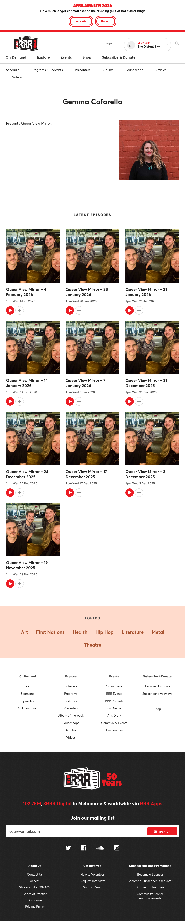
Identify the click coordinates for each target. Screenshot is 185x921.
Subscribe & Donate (157, 676)
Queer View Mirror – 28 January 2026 (87, 292)
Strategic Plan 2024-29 (35, 887)
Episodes (27, 701)
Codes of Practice (35, 894)
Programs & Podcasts (47, 70)
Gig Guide (114, 708)
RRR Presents (114, 701)
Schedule (12, 70)
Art (24, 632)
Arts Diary (114, 715)
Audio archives (27, 708)
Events (114, 676)
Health (80, 632)
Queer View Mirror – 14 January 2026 (27, 383)
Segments (27, 694)
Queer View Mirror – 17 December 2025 (86, 474)
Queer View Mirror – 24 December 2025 (27, 474)
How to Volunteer (92, 874)
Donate (105, 21)
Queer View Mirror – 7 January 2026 (85, 383)
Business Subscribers (150, 887)
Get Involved (92, 866)
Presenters (82, 70)
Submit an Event (114, 730)
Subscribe (81, 21)
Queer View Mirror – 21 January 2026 (146, 292)
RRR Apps (151, 803)
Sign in (110, 43)
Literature (133, 632)
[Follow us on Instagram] (116, 848)
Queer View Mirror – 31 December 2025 (146, 383)
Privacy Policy (35, 907)
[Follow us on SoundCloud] (100, 848)
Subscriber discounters (157, 686)
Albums (107, 70)
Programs (70, 694)
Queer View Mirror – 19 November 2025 (27, 565)
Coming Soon (114, 686)
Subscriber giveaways (157, 694)
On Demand (27, 676)
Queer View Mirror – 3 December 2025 (145, 474)
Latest (27, 686)
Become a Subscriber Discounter (150, 881)
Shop (157, 709)
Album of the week (71, 715)
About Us (34, 866)
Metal (158, 632)
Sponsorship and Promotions (150, 866)
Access (35, 881)
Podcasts (71, 701)
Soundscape (134, 70)
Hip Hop (104, 632)
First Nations (50, 632)
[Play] (10, 310)
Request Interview (92, 881)
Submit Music (92, 887)
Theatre (92, 645)
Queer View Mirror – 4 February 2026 (26, 292)
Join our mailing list (93, 818)
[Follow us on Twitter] (68, 848)
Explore (71, 676)
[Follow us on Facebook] (83, 848)
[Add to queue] (19, 310)
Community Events (114, 723)
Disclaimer (35, 900)
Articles (160, 70)
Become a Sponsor (150, 874)
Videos (17, 77)
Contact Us (35, 874)
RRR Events (114, 694)
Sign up (162, 831)
